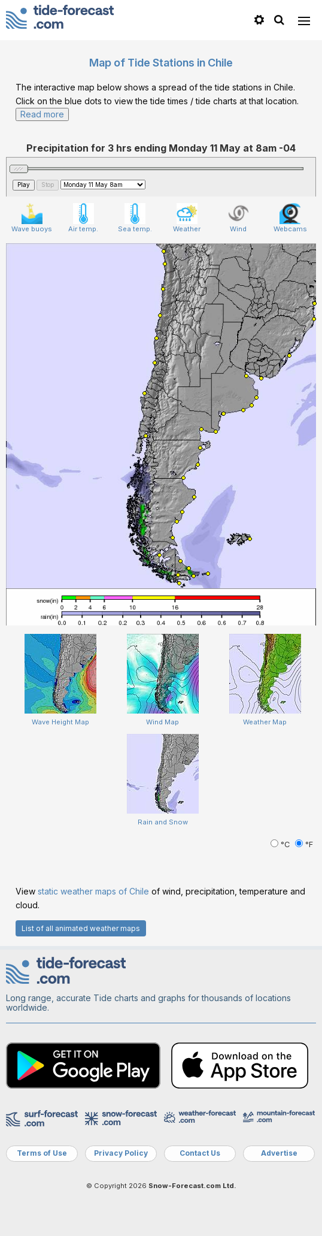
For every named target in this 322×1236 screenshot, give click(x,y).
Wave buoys (31, 218)
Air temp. (83, 218)
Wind (238, 218)
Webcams (290, 218)
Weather (187, 218)
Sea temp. (135, 218)
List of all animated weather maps (81, 928)
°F (304, 844)
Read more (42, 114)
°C (281, 844)
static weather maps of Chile (93, 891)
